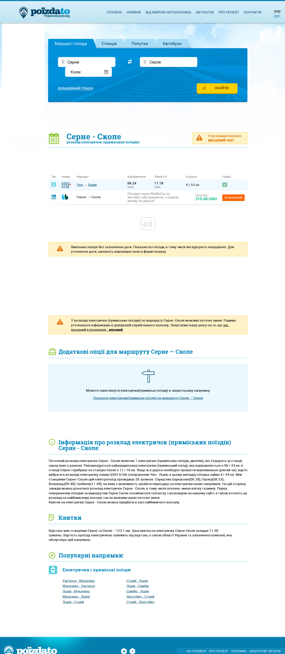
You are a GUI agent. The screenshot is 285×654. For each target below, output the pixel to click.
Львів (92, 175)
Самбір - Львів (137, 582)
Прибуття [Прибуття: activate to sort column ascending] (160, 167)
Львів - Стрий (73, 592)
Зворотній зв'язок (265, 642)
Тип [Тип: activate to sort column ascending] (53, 167)
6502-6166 (66, 175)
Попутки (139, 43)
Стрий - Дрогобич (140, 592)
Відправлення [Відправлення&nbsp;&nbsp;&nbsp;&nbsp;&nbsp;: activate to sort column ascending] (138, 167)
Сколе (157, 177)
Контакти (252, 12)
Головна (114, 12)
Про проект (228, 12)
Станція (109, 43)
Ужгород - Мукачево (79, 571)
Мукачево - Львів (76, 587)
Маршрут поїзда (71, 43)
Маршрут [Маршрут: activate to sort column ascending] (83, 167)
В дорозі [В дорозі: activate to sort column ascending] (191, 167)
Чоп (80, 175)
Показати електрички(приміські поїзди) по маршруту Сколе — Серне (148, 388)
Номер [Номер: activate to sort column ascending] (66, 167)
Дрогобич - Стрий (140, 587)
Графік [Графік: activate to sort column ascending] (226, 167)
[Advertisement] (148, 107)
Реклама (239, 642)
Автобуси (172, 43)
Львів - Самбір (137, 576)
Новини (134, 12)
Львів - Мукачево (76, 582)
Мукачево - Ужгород (79, 576)
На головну (196, 642)
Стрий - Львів (137, 571)
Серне (130, 177)
